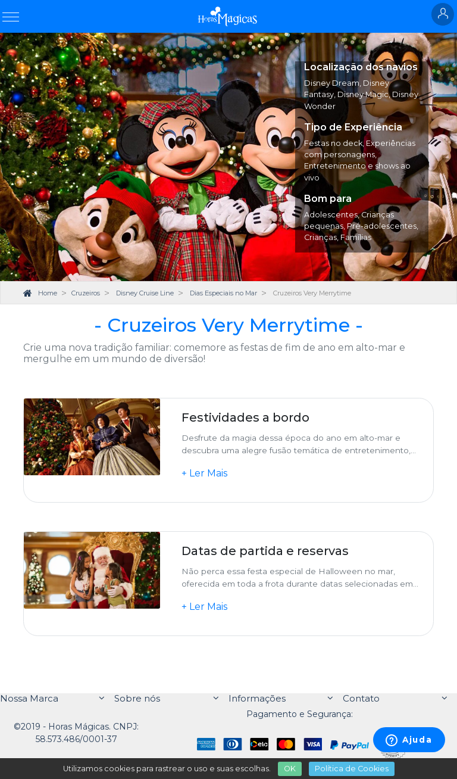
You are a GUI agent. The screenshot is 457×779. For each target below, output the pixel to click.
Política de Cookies (352, 768)
